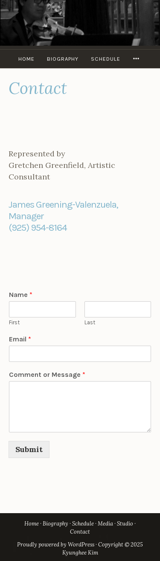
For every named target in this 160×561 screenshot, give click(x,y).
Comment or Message (47, 374)
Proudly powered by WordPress (55, 544)
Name (20, 295)
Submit (29, 449)
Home (26, 59)
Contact (80, 531)
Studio (125, 523)
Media (105, 523)
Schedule (105, 59)
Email (20, 339)
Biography (63, 59)
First (14, 322)
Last (89, 322)
